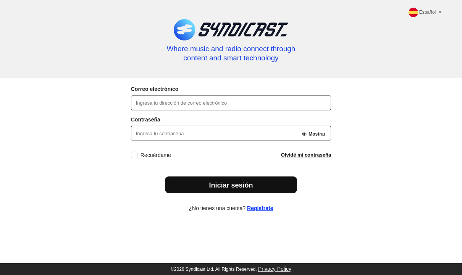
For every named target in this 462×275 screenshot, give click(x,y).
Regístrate (260, 208)
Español (426, 12)
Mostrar (313, 134)
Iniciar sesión (231, 185)
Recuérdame (156, 155)
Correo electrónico (154, 89)
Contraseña (145, 119)
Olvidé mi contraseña (306, 155)
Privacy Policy (274, 269)
